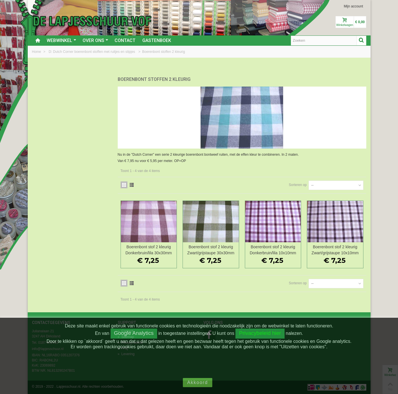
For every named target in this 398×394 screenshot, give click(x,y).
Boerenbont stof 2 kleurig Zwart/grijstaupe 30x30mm (210, 250)
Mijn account (353, 6)
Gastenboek (156, 40)
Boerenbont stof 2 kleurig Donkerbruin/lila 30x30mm (148, 250)
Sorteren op (298, 185)
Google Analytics (134, 333)
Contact (125, 40)
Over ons (95, 40)
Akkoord (197, 382)
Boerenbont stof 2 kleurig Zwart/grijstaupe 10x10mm (335, 250)
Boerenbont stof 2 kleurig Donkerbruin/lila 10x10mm (273, 250)
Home (37, 52)
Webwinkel (61, 40)
